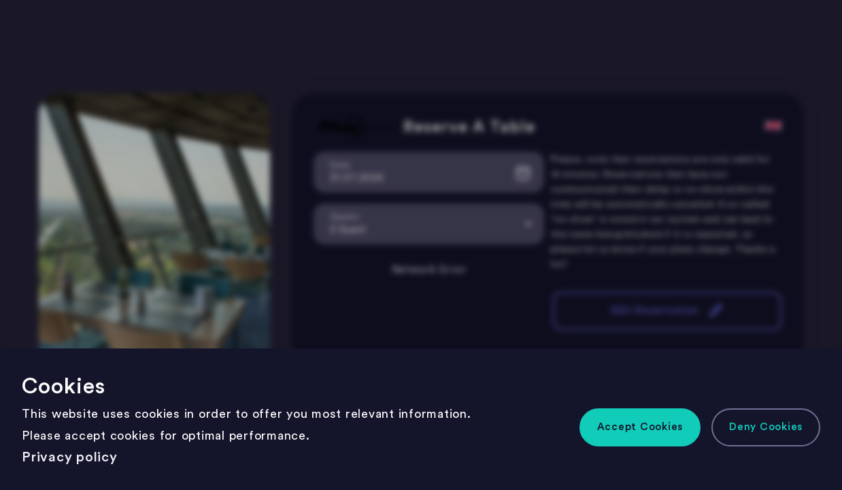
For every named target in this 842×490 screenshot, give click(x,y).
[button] (640, 427)
